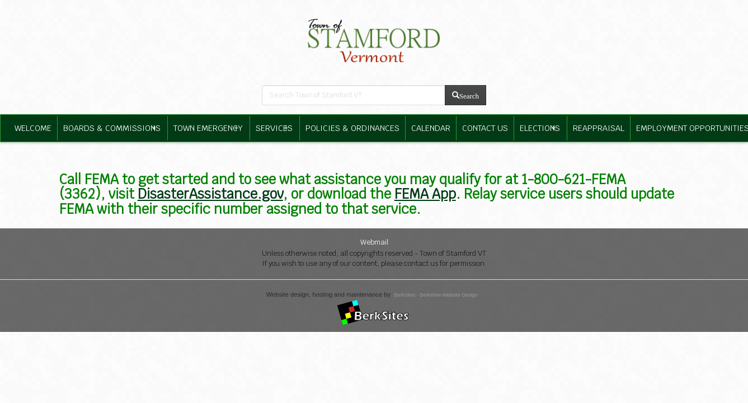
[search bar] (353, 95)
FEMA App (425, 194)
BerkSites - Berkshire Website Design (435, 295)
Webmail (374, 242)
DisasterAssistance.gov (210, 194)
